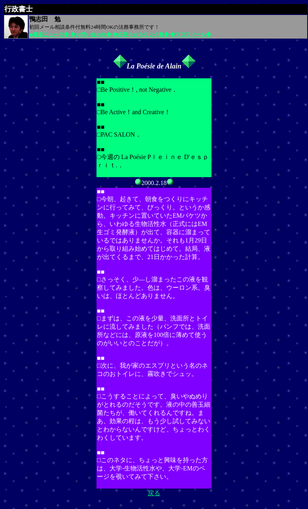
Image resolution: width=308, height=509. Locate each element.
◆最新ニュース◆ (49, 34)
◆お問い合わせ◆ (91, 34)
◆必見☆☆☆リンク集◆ (141, 34)
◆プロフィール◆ (190, 34)
